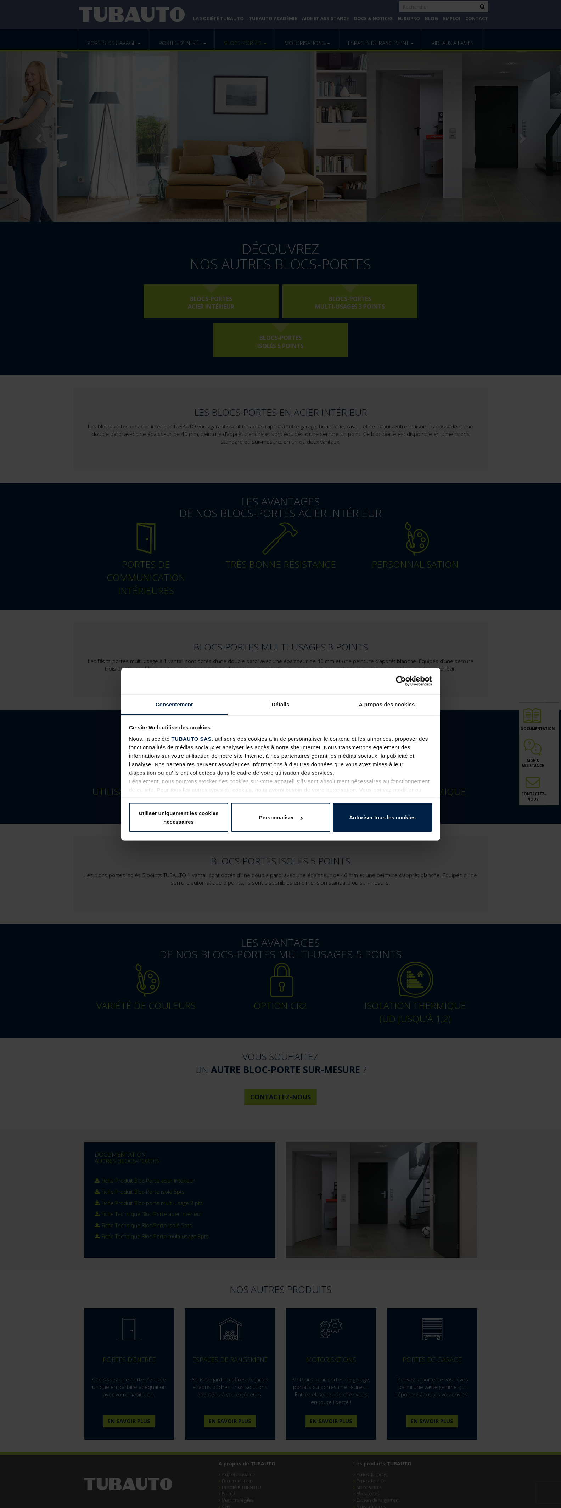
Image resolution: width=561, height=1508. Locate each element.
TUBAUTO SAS (191, 738)
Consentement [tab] (174, 704)
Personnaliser (281, 817)
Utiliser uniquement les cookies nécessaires (178, 817)
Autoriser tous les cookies (382, 817)
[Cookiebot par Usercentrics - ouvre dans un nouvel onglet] (401, 681)
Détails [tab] (281, 704)
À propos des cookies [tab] (387, 704)
